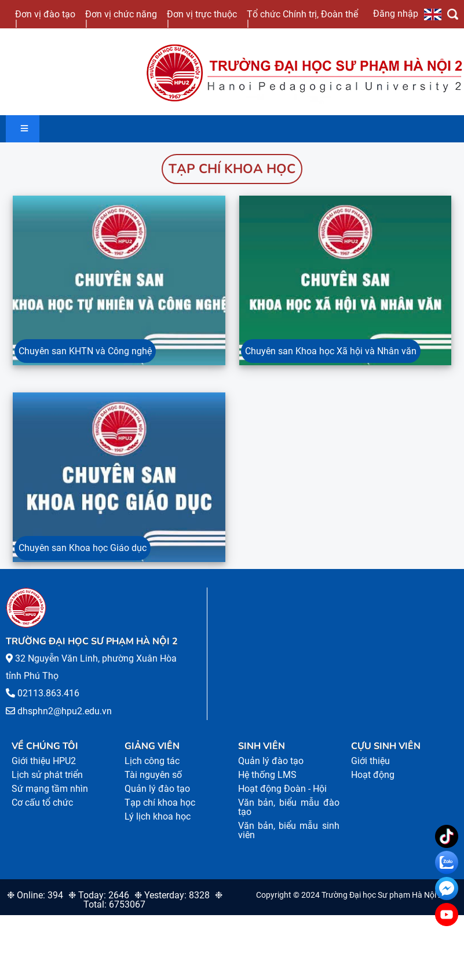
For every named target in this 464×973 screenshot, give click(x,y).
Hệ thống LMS (267, 782)
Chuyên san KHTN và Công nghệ (85, 355)
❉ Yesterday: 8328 (172, 903)
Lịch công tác (152, 768)
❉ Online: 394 (35, 903)
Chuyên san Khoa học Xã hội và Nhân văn (330, 355)
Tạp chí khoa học (232, 169)
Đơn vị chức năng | (121, 18)
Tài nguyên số (153, 782)
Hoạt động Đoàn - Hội (282, 796)
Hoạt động (372, 782)
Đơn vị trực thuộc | (202, 18)
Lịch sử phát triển (47, 782)
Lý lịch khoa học (158, 824)
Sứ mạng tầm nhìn (50, 796)
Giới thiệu (370, 768)
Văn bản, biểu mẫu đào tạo (288, 815)
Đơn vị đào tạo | (45, 18)
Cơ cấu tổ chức (42, 810)
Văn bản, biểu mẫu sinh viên (288, 838)
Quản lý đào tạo (157, 796)
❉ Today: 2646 (98, 903)
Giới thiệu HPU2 (44, 768)
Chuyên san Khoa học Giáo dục (83, 555)
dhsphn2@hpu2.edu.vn (64, 718)
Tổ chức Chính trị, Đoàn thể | (302, 18)
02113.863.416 (48, 701)
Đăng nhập (395, 13)
